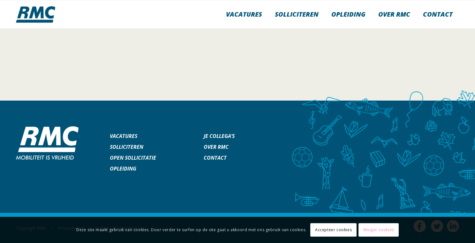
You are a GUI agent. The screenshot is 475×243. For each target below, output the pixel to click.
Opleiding (123, 168)
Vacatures (123, 136)
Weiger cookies (378, 229)
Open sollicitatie (133, 157)
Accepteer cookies (333, 229)
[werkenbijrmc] (35, 14)
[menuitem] (244, 14)
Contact (215, 157)
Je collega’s (219, 136)
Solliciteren (126, 146)
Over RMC (216, 146)
